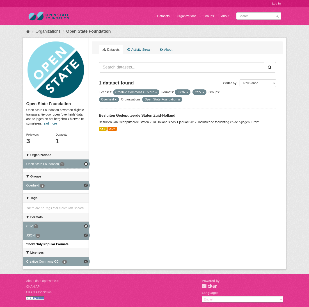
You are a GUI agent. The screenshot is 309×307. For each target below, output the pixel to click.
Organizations (186, 16)
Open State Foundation (88, 31)
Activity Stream (139, 49)
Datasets (163, 16)
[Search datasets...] (181, 67)
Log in (276, 3)
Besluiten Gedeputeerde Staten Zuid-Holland (137, 115)
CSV (102, 128)
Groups (209, 16)
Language (209, 293)
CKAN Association (39, 292)
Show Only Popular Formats (47, 244)
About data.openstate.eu (43, 281)
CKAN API (33, 286)
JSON (112, 128)
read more (50, 123)
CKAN (209, 286)
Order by (229, 83)
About (225, 16)
